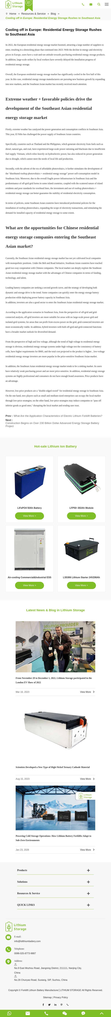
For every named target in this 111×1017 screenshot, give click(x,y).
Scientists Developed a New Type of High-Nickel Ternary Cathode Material (53, 767)
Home (12, 13)
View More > (29, 516)
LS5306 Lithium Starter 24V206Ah (81, 577)
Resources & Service (33, 13)
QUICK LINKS (26, 904)
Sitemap (47, 997)
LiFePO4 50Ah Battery (29, 508)
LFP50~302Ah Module (81, 508)
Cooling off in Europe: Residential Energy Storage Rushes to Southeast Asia (52, 18)
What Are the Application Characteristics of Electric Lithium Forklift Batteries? (58, 414)
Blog (53, 13)
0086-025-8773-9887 (25, 953)
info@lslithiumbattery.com (27, 941)
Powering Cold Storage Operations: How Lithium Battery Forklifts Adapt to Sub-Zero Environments (53, 838)
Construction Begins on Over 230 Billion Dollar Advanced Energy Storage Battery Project (52, 423)
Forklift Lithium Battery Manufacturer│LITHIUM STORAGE (51, 990)
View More (87, 691)
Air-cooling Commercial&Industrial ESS (29, 577)
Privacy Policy (61, 997)
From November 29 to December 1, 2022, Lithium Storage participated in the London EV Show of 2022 (54, 680)
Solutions (22, 881)
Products (22, 870)
